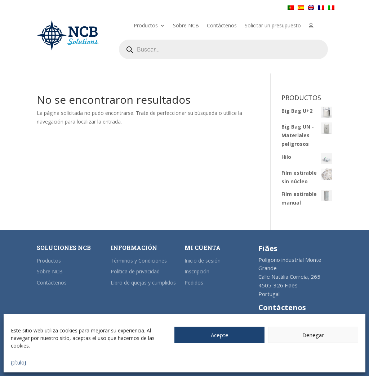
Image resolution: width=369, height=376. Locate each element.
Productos (146, 26)
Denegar (313, 335)
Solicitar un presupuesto (273, 26)
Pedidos (193, 282)
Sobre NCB (186, 26)
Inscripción (196, 271)
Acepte (219, 335)
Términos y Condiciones (139, 260)
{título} (18, 362)
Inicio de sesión (202, 260)
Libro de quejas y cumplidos (143, 282)
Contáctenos (222, 26)
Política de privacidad (135, 271)
